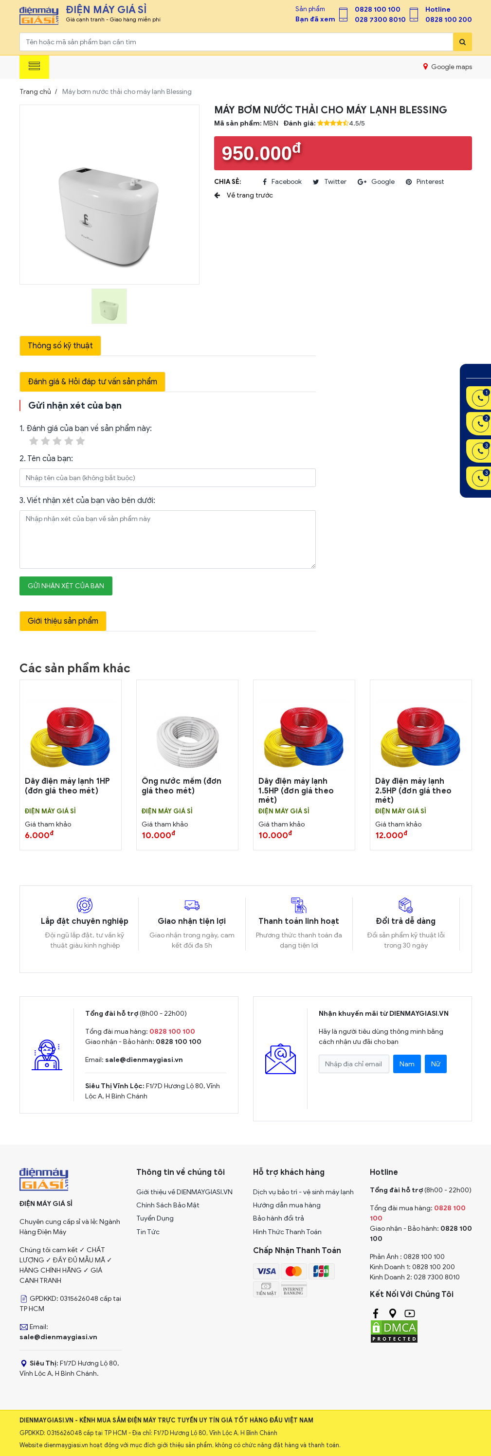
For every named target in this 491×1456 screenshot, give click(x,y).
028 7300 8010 (380, 20)
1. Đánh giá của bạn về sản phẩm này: (85, 436)
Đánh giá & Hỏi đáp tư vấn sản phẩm (92, 382)
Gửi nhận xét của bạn (66, 586)
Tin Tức (148, 1232)
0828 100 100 (377, 9)
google (376, 182)
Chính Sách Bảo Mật (168, 1205)
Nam (407, 1064)
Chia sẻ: (227, 182)
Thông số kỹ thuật (60, 346)
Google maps (447, 66)
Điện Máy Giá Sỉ (50, 811)
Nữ (435, 1064)
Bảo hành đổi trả (278, 1218)
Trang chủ (35, 92)
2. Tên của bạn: (46, 459)
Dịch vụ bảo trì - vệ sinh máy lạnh (303, 1192)
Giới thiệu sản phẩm (63, 621)
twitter (329, 182)
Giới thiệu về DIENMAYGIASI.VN (184, 1192)
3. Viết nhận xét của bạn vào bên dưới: (87, 500)
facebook (282, 182)
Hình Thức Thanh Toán (287, 1232)
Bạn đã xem (315, 19)
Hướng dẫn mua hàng (287, 1205)
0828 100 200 (448, 20)
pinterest (425, 182)
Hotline (438, 9)
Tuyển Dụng (155, 1218)
